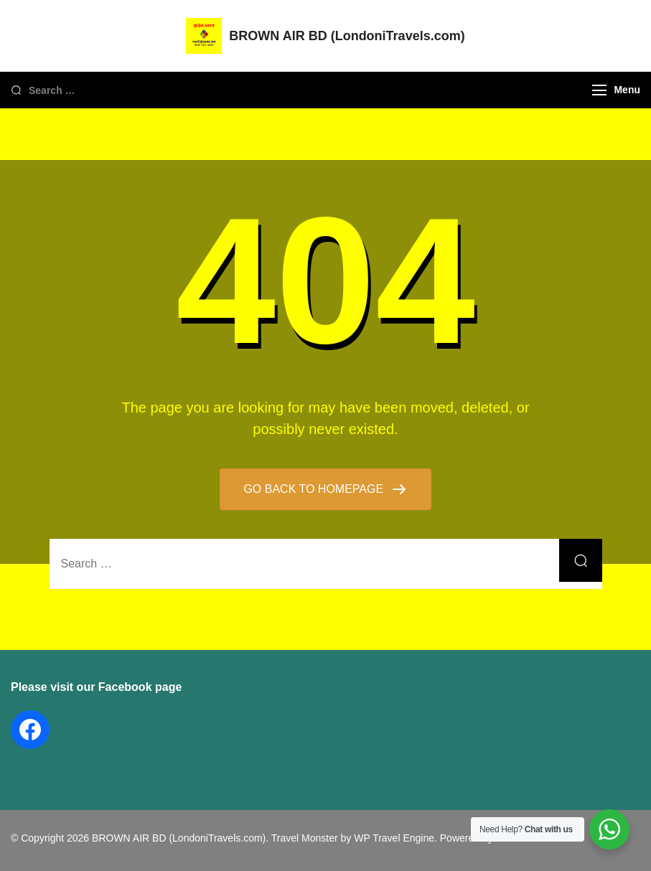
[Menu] (599, 90)
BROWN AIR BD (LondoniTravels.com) (346, 36)
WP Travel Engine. (395, 838)
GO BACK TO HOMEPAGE (314, 489)
